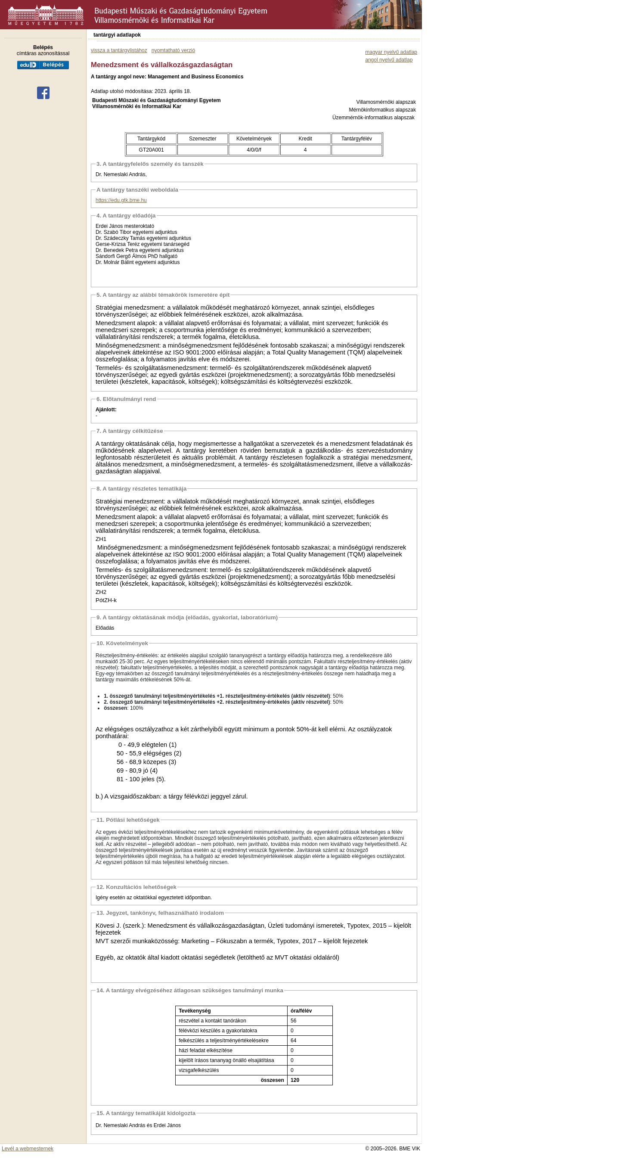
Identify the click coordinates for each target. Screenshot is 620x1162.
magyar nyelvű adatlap (391, 52)
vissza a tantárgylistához (119, 50)
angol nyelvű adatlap (388, 60)
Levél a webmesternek (27, 1149)
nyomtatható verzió (173, 50)
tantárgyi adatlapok (117, 35)
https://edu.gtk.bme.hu (121, 200)
